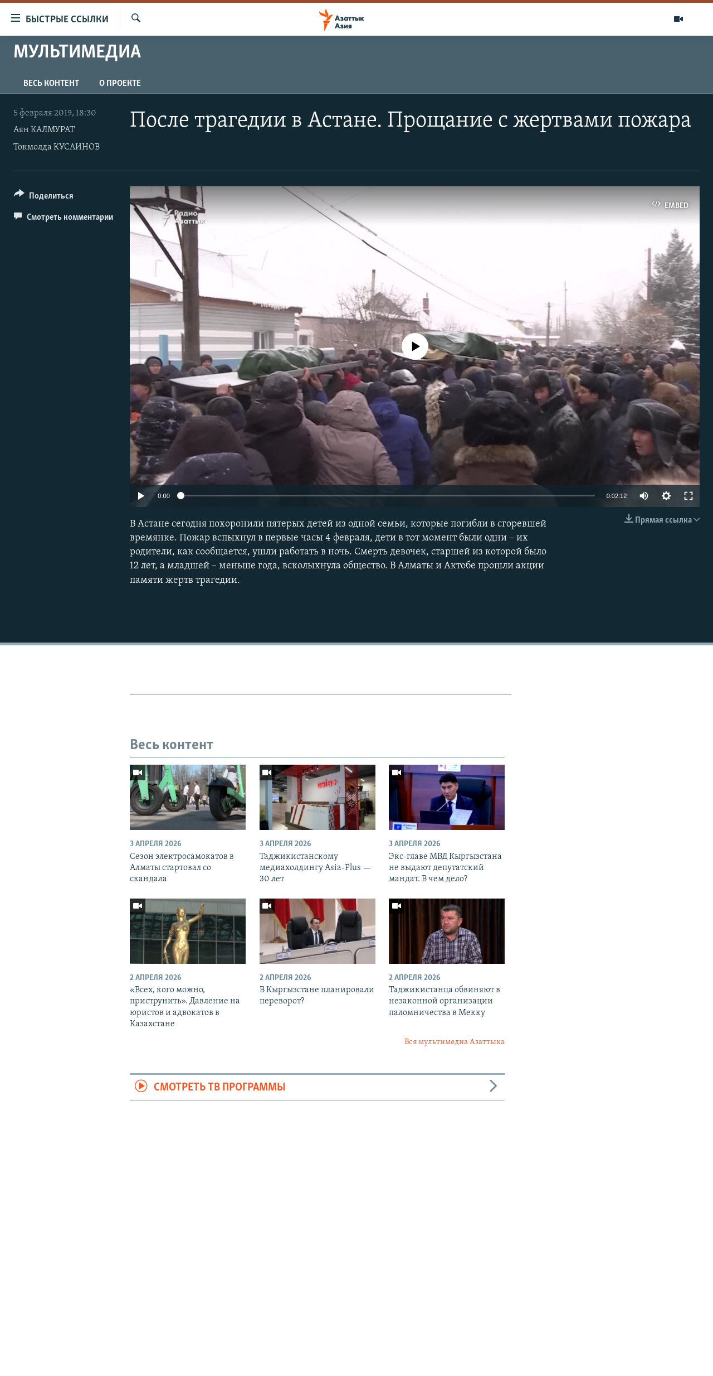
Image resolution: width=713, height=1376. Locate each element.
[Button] (44, 197)
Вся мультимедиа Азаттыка (454, 1042)
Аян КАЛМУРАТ (44, 129)
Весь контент (51, 83)
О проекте (120, 83)
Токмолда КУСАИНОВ (56, 147)
